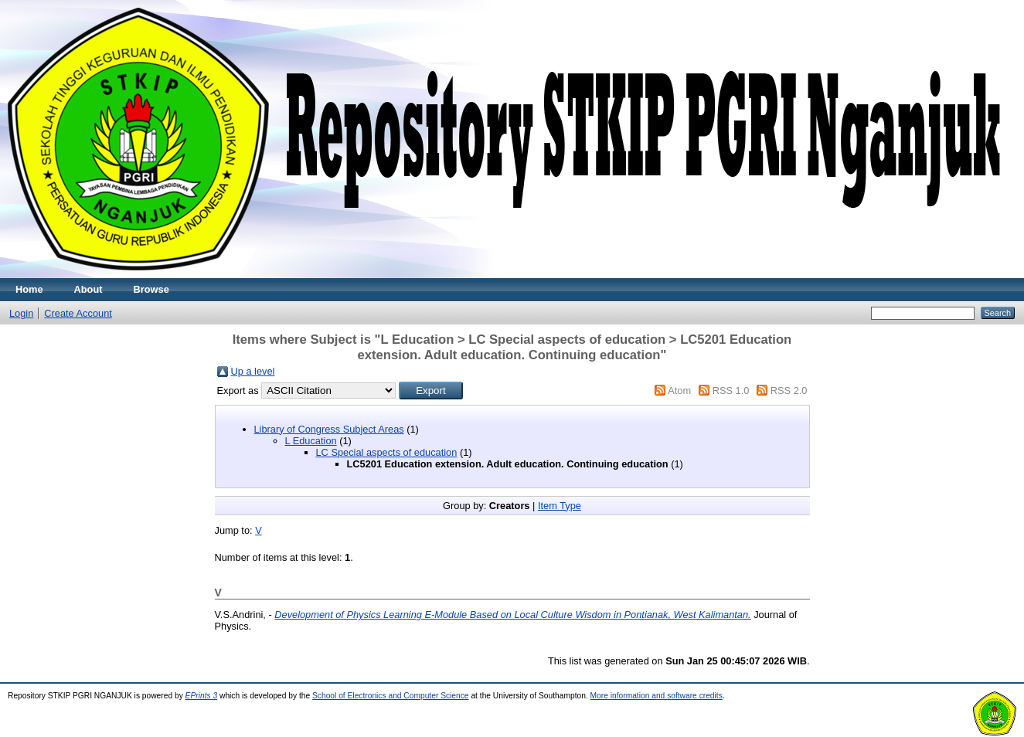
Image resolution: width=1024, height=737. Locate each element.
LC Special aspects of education (387, 452)
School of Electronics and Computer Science (390, 695)
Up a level (253, 371)
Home (29, 289)
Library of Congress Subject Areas (329, 429)
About (88, 289)
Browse (151, 289)
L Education (311, 441)
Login (21, 313)
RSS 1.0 (731, 390)
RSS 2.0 (789, 390)
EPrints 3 (201, 695)
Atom (679, 390)
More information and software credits (656, 695)
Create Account (78, 313)
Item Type (559, 505)
